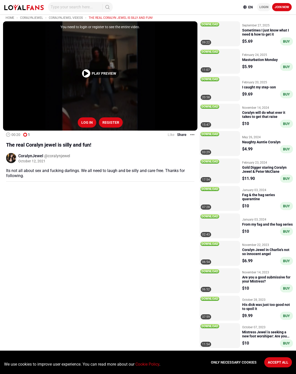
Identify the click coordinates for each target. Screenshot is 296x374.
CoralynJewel (31, 18)
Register (110, 122)
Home (10, 18)
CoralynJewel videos (66, 18)
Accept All (278, 362)
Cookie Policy (147, 364)
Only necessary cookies (234, 362)
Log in (87, 122)
